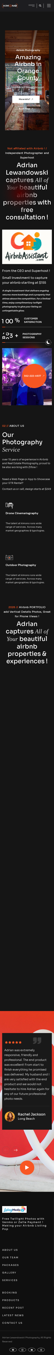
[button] (20, 80)
